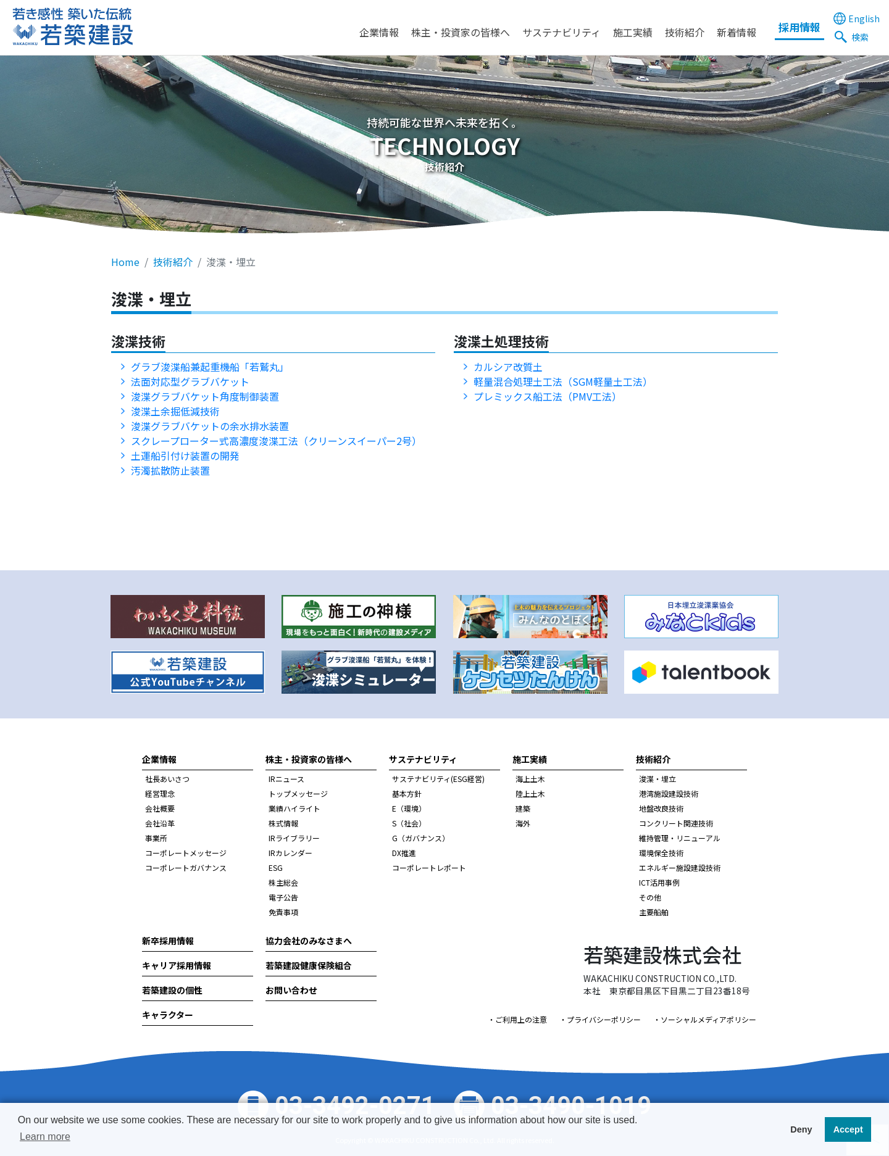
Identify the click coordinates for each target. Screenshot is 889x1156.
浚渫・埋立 (657, 778)
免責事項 (283, 912)
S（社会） (409, 823)
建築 (522, 808)
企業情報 (379, 32)
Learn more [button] (45, 1136)
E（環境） (409, 808)
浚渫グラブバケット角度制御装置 (205, 396)
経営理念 (160, 793)
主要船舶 (654, 912)
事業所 (156, 838)
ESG (276, 867)
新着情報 (736, 32)
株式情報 (283, 823)
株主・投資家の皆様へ (460, 32)
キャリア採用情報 (176, 965)
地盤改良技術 (661, 808)
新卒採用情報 (168, 940)
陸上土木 (530, 793)
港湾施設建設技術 (668, 793)
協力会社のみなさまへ (308, 940)
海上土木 (530, 778)
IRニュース (286, 778)
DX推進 (404, 852)
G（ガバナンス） (420, 838)
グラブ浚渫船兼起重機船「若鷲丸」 (210, 366)
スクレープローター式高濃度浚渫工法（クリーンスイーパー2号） (276, 440)
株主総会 (283, 882)
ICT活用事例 (659, 882)
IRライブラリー (294, 838)
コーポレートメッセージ (186, 852)
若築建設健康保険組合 (308, 965)
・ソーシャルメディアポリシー (704, 1019)
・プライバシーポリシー (600, 1019)
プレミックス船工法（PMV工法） (548, 396)
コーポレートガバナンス (186, 867)
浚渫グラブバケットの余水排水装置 (210, 425)
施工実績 (633, 32)
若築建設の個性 (172, 990)
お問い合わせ (291, 990)
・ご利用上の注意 (517, 1019)
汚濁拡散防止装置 (175, 470)
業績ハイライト (294, 808)
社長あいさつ (167, 778)
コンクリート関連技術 (676, 823)
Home (125, 261)
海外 (522, 823)
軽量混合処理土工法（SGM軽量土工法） (563, 381)
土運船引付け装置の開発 (185, 455)
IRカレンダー (290, 852)
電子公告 (283, 897)
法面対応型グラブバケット (190, 381)
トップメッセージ (298, 793)
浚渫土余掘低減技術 (175, 411)
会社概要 (160, 808)
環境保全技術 (661, 852)
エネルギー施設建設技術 (679, 867)
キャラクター (167, 1014)
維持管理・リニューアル (679, 838)
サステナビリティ (561, 32)
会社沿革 (160, 823)
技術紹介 (684, 32)
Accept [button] (848, 1129)
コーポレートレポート (429, 867)
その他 (650, 897)
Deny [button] (801, 1129)
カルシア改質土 (508, 366)
